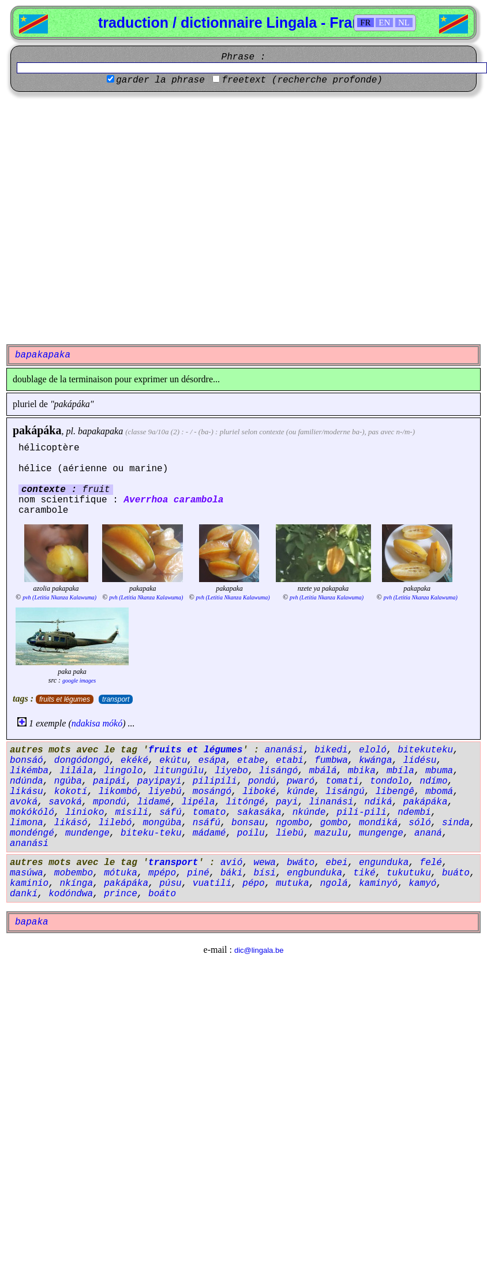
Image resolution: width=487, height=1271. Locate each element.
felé (431, 863)
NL (404, 22)
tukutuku (409, 873)
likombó (118, 792)
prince (120, 894)
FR (365, 22)
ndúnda (26, 781)
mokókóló (32, 812)
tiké (364, 873)
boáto (162, 894)
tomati (342, 781)
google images (79, 680)
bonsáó (26, 760)
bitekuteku (425, 750)
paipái (109, 781)
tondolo (389, 781)
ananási (284, 750)
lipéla (198, 802)
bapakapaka (100, 431)
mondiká (378, 823)
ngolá (334, 883)
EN (384, 22)
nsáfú (206, 823)
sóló (419, 823)
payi (287, 802)
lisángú (344, 792)
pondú (262, 781)
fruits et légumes (64, 699)
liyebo (231, 771)
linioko (84, 812)
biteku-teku (151, 833)
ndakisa (86, 723)
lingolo (123, 771)
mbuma (439, 771)
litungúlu (179, 771)
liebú (290, 833)
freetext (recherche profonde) (302, 80)
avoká (24, 802)
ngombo (292, 823)
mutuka (292, 883)
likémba (29, 771)
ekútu (173, 760)
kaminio (29, 883)
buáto (456, 873)
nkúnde (309, 812)
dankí (24, 894)
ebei (336, 863)
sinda (456, 823)
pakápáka (37, 430)
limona (26, 823)
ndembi (414, 812)
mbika (362, 771)
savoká (65, 802)
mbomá (439, 792)
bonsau (248, 823)
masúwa (26, 873)
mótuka (120, 873)
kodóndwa (70, 894)
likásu (26, 792)
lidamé (154, 802)
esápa (212, 760)
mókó (113, 723)
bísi (264, 873)
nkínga (76, 883)
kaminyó (378, 883)
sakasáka (259, 812)
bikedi (331, 750)
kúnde (300, 792)
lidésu (420, 760)
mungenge (381, 833)
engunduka (384, 863)
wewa (264, 863)
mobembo (73, 873)
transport (115, 699)
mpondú (109, 802)
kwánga (375, 760)
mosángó (212, 792)
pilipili (215, 781)
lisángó (278, 771)
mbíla (400, 771)
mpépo (162, 873)
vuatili (212, 883)
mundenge (87, 833)
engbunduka (314, 873)
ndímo (434, 781)
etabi (290, 760)
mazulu (331, 833)
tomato (209, 812)
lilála (76, 771)
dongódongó (82, 760)
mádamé (209, 833)
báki (231, 873)
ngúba (68, 781)
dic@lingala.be (258, 950)
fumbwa (331, 760)
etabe (251, 760)
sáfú (170, 812)
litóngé (245, 802)
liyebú (165, 792)
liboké (259, 792)
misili (131, 812)
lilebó (115, 823)
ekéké (134, 760)
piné (198, 873)
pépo (253, 883)
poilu (251, 833)
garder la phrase (160, 80)
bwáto (300, 863)
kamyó (422, 883)
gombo (334, 823)
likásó (71, 823)
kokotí (71, 792)
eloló (373, 750)
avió (231, 863)
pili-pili (362, 812)
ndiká (378, 802)
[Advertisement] (117, 218)
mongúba (162, 823)
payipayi (159, 781)
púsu (170, 883)
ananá (428, 833)
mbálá (323, 771)
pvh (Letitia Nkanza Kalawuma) (59, 597)
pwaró (300, 781)
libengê (395, 792)
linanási (331, 802)
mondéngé (32, 833)
